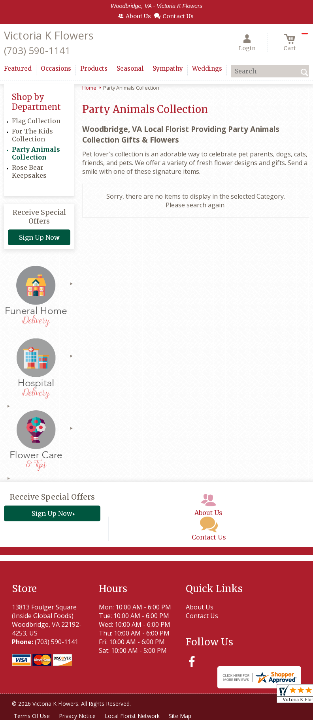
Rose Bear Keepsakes (29, 171)
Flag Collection (36, 121)
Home (89, 87)
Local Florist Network (133, 716)
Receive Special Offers (39, 217)
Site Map (181, 716)
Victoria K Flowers (49, 35)
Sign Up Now (39, 237)
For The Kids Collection (32, 135)
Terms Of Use (32, 716)
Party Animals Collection (36, 153)
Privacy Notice (77, 716)
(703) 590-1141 (37, 50)
